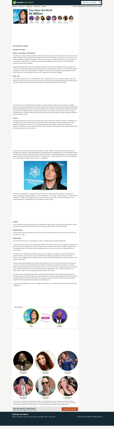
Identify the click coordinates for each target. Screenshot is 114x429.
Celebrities (29, 6)
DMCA (46, 416)
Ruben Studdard (47, 126)
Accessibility (40, 416)
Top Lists (75, 6)
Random (100, 6)
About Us (14, 416)
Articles (43, 6)
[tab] (45, 46)
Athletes (15, 6)
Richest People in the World (85, 6)
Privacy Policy (32, 416)
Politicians (37, 6)
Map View (94, 6)
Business (22, 6)
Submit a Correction (70, 409)
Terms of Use (51, 416)
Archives (26, 416)
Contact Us (20, 416)
